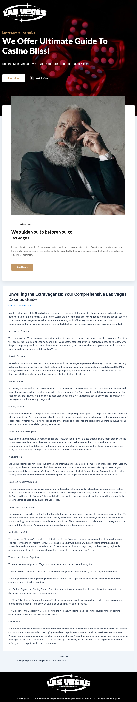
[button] (68, 78)
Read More (15, 81)
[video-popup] (34, 81)
